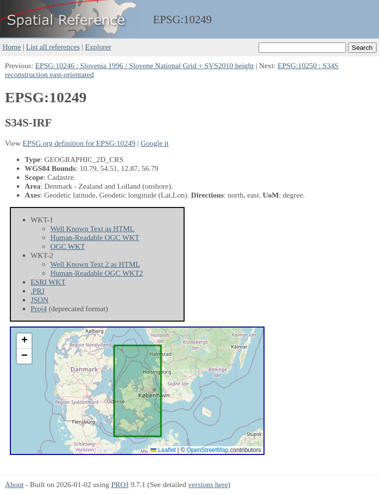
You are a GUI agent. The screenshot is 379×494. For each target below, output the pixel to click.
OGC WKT (67, 246)
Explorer (98, 46)
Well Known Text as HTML (92, 228)
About (14, 484)
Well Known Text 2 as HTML (95, 264)
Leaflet (163, 450)
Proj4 (39, 308)
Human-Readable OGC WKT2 (96, 273)
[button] (24, 341)
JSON (39, 299)
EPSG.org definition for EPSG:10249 (79, 143)
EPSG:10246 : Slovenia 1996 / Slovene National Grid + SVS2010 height (144, 65)
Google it (155, 143)
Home (11, 46)
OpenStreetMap (207, 450)
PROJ (119, 484)
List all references (53, 46)
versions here (208, 484)
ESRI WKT (48, 282)
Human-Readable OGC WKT (94, 237)
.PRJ (37, 291)
